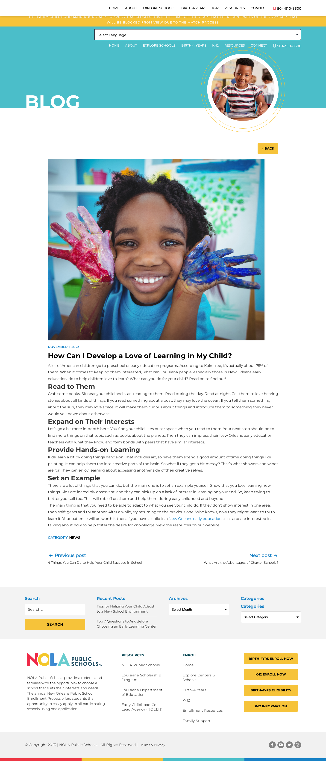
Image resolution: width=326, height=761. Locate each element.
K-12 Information (271, 706)
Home (114, 46)
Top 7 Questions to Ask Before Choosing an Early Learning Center (127, 624)
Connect (259, 46)
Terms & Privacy (153, 745)
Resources (234, 46)
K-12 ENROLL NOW (271, 674)
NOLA (59, 39)
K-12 (215, 46)
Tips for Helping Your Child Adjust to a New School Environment (125, 609)
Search (32, 598)
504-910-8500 (287, 46)
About (131, 46)
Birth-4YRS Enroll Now (271, 659)
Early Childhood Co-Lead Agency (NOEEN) (142, 706)
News (74, 537)
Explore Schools (159, 46)
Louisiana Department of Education (142, 692)
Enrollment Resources (203, 710)
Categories (252, 606)
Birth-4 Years (193, 46)
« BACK (268, 148)
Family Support (197, 721)
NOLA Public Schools (141, 665)
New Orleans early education (195, 518)
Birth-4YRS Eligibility (270, 690)
